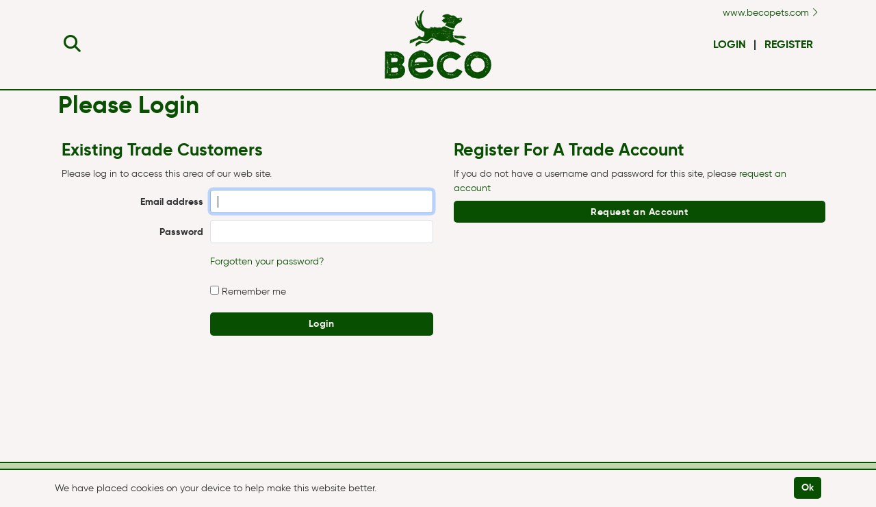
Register (788, 44)
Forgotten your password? (267, 261)
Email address (171, 201)
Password (181, 231)
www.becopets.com (770, 12)
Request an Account (639, 212)
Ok (807, 487)
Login (729, 44)
